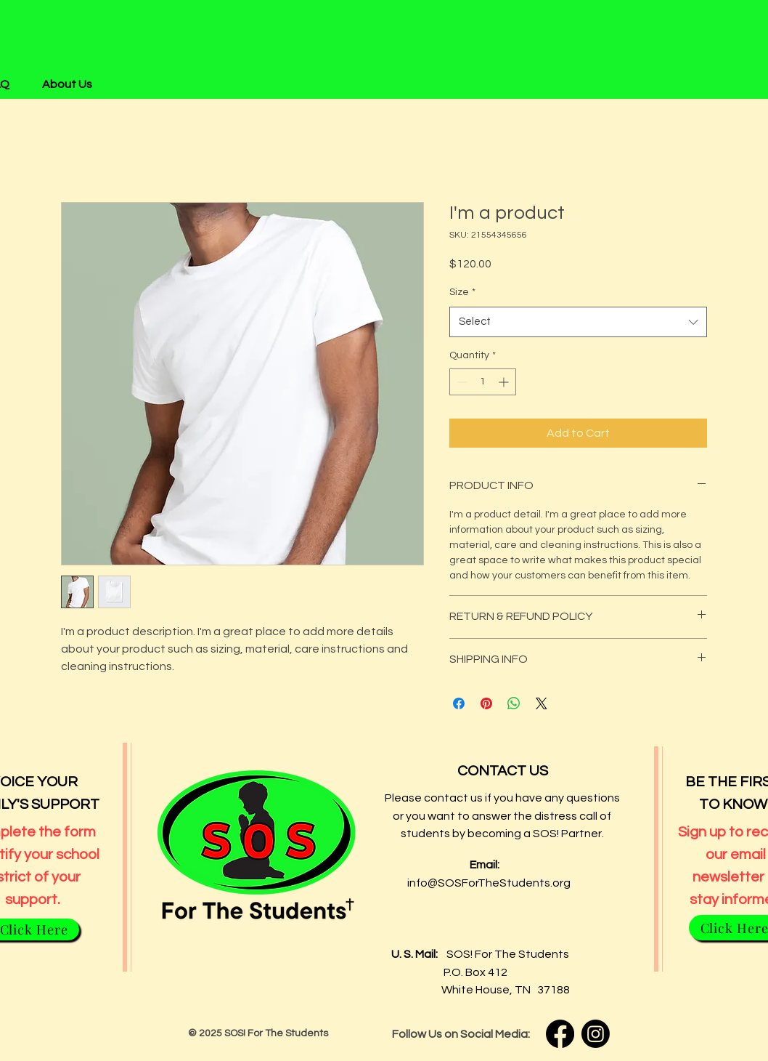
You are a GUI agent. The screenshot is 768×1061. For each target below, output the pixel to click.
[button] (72, 84)
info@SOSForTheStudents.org (489, 883)
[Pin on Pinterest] (486, 703)
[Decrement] (461, 382)
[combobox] (578, 322)
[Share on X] (541, 703)
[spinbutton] (483, 382)
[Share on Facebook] (458, 703)
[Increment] (505, 382)
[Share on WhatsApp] (514, 703)
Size (462, 292)
